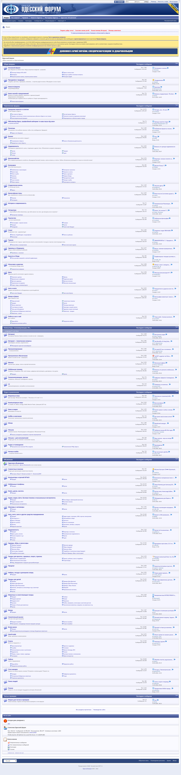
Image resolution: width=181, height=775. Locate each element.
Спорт (10, 230)
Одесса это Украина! (17, 133)
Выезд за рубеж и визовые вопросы (73, 74)
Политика (11, 128)
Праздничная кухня (68, 178)
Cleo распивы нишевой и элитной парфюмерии (24, 258)
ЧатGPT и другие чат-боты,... (162, 356)
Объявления (8, 459)
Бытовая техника (67, 502)
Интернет (11, 334)
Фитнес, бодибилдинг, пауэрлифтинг (22, 235)
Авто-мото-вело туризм (69, 245)
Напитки (14, 176)
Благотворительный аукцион (19, 118)
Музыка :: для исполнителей (18, 438)
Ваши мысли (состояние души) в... (164, 193)
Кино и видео (13, 409)
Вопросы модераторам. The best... (164, 94)
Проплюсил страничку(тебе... (163, 396)
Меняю (14, 153)
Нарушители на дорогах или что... (164, 289)
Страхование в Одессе (18, 141)
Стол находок (13, 669)
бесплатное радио (159, 334)
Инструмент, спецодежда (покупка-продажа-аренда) (26, 624)
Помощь (153, 1)
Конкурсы (14, 74)
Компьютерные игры (15, 403)
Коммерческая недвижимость (71, 534)
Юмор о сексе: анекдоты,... (162, 265)
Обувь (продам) (67, 547)
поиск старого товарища (161, 682)
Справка (20, 20)
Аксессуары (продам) (17, 551)
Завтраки (14, 178)
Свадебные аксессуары (18, 553)
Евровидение (158, 445)
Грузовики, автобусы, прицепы (71, 524)
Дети (10, 272)
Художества (15, 652)
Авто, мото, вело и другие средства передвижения (26, 514)
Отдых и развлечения (11, 392)
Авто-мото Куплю (68, 293)
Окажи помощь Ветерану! (99, 30)
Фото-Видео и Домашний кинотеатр (73, 500)
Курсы (13, 190)
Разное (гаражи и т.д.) (18, 536)
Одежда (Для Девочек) (69, 581)
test (155, 700)
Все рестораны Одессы (69, 114)
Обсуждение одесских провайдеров (21, 345)
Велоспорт (14, 237)
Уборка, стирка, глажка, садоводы (21, 654)
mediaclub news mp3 (19, 752)
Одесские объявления (68, 18)
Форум (6, 18)
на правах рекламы (13, 123)
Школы (65, 277)
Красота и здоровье (68, 646)
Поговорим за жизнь (160, 68)
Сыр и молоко (15, 180)
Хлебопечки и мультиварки (19, 170)
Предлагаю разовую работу (19, 323)
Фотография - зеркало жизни (19, 223)
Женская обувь (16, 549)
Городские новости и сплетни (18, 109)
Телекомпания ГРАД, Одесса (71, 446)
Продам (65, 151)
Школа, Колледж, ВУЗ (69, 650)
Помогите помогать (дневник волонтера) (74, 116)
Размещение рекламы (158, 760)
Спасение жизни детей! (82, 30)
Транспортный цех (17, 646)
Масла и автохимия (68, 522)
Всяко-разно (12, 627)
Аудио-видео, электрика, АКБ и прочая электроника (77, 516)
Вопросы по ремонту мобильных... (164, 370)
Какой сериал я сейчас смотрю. (163, 410)
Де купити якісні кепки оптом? (163, 416)
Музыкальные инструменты (19, 504)
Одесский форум (87, 768)
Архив (169, 760)
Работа (10, 659)
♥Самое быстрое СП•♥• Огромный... (165, 469)
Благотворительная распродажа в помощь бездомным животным (29, 631)
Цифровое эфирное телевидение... (164, 378)
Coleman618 (32, 732)
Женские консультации (69, 283)
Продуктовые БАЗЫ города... (162, 688)
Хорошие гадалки (159, 641)
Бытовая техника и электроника (71, 654)
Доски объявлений (25, 465)
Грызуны (14, 603)
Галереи (65, 223)
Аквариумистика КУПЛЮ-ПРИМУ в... (165, 595)
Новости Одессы (36, 18)
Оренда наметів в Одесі (161, 122)
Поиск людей (13, 681)
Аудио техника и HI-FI (17, 502)
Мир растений (16, 301)
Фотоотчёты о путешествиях (19, 245)
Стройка (14, 648)
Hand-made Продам (68, 227)
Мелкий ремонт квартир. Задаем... (164, 617)
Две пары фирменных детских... (163, 580)
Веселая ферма (158, 403)
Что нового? (15, 18)
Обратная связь (144, 760)
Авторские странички (69, 170)
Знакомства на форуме (18, 269)
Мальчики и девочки (15, 264)
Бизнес (10, 136)
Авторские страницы (17, 215)
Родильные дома (68, 279)
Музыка (11, 430)
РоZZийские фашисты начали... (163, 128)
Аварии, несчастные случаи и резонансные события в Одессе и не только (31, 116)
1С (9, 384)
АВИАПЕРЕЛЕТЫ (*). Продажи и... (164, 240)
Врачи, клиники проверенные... (163, 248)
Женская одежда (67, 545)
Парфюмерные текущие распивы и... (165, 256)
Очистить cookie (163, 1)
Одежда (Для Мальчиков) (70, 583)
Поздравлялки (158, 80)
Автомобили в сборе (69, 518)
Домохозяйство (13, 158)
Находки (14, 674)
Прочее (14, 524)
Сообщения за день (10, 20)
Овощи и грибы (67, 180)
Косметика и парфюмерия (19, 558)
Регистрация (174, 1)
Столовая (65, 648)
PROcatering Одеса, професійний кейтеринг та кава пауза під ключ (31, 121)
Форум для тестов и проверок (18, 700)
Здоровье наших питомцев (70, 309)
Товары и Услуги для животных (20, 605)
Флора (10, 610)
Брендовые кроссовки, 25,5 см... (163, 543)
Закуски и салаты (68, 172)
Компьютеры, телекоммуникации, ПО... (17, 328)
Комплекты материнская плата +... (164, 478)
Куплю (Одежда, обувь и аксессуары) (73, 553)
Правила (25, 18)
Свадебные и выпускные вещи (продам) (74, 551)
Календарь (28, 20)
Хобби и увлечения (15, 416)
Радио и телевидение (15, 445)
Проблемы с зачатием (18, 253)
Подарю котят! (16, 601)
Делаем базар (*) (159, 165)
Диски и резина (16, 522)
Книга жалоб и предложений (18, 94)
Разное (14, 589)
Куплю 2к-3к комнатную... (162, 530)
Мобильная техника (15, 369)
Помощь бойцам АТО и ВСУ (19, 72)
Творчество (12, 218)
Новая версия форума (18, 101)
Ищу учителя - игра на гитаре (162, 438)
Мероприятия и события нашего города (74, 118)
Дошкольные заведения (18, 279)
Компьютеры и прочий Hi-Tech (18, 477)
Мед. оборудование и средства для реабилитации (25, 562)
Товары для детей (14, 579)
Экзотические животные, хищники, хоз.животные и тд (78, 605)
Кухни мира (15, 172)
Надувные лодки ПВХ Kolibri (162, 230)
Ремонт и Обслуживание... (162, 515)
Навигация (61, 20)
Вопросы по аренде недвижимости (164, 146)
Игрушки (65, 587)
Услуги (13, 511)
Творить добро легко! (67, 30)
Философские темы (15, 193)
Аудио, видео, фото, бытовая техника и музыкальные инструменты (32, 498)
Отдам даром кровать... (161, 573)
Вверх (174, 760)
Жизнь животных (16, 305)
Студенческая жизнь (15, 185)
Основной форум (14, 68)
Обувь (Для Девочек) (17, 583)
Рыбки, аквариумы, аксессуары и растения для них (77, 603)
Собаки (65, 597)
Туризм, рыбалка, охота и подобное (73, 558)
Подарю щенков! (16, 599)
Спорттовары (67, 560)
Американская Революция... (162, 204)
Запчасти (65, 520)
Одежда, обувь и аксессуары (18, 543)
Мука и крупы (15, 182)
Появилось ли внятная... (161, 384)
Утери (65, 676)
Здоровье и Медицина (16, 248)
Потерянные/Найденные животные (21, 311)
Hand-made (12, 634)
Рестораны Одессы (51, 18)
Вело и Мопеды (16, 520)
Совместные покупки (69, 301)
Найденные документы (69, 674)
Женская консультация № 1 (162, 273)
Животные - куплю (17, 313)
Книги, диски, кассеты (16, 491)
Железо (11, 363)
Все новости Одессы (17, 114)
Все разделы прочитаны (83, 709)
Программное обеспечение (17, 356)
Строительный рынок (15, 617)
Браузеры (157, 87)
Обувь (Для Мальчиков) (18, 585)
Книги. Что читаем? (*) (161, 210)
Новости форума (14, 87)
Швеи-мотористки (68, 656)
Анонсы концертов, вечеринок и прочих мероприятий (26, 434)
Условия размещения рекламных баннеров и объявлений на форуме (90, 33)
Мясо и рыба (15, 174)
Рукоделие (14, 227)
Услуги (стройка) (67, 624)
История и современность (17, 203)
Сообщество (38, 20)
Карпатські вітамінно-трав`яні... (163, 566)
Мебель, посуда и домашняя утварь (20, 573)
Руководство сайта (99, 709)
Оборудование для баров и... (163, 498)
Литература (12, 210)
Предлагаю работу (68, 321)
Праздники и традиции (16, 80)
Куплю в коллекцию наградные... (164, 507)
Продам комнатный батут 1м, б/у (164, 557)
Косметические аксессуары (19, 560)
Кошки (65, 599)
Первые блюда (67, 176)
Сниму (13, 155)
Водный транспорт (17, 526)
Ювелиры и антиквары (16, 507)
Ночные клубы (13, 452)
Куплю (13, 151)
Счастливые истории (17, 307)
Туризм (10, 240)
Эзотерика (14, 200)
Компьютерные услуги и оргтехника (21, 650)
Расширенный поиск (170, 20)
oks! (9, 724)
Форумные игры (14, 396)
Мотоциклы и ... (16, 518)
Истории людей (67, 76)
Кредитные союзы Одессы (19, 143)
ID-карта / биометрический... (162, 670)
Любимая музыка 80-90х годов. (163, 430)
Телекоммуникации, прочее (18, 377)
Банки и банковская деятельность (72, 141)
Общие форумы (9, 64)
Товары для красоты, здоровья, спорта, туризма (25, 556)
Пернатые (66, 601)
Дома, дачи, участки (17, 534)
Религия (14, 198)
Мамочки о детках (17, 277)
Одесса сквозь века (68, 72)
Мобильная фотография (161, 218)
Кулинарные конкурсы (69, 182)
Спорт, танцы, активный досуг (20, 285)
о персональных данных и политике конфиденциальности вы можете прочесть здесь (35, 46)
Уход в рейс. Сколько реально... (163, 317)
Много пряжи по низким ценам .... (164, 635)
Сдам (64, 153)
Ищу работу (15, 321)
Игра (155, 137)
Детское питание (67, 281)
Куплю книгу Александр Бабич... (163, 491)
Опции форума (49, 20)
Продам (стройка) (16, 622)
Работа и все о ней (14, 317)
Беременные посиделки (18, 283)
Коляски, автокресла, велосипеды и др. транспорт (25, 587)
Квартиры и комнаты (69, 532)
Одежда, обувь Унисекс (69, 585)
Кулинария (12, 165)
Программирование (15, 349)
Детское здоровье (16, 281)
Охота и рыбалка (67, 235)
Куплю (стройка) (67, 622)
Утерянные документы (18, 678)
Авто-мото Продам (17, 293)
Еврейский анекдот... (160, 423)
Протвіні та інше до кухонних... (163, 627)
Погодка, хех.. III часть (160, 110)
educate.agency (158, 186)
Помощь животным (115, 30)
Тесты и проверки (10, 696)
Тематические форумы (12, 106)
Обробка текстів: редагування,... (163, 660)
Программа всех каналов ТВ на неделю (22, 446)
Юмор (10, 423)
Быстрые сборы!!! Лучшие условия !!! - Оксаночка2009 (26, 474)
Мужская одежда (16, 547)
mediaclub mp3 (11, 752)
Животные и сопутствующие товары (21, 595)
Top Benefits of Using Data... (162, 341)
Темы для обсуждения (18, 309)
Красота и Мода (13, 256)
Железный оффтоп (159, 363)
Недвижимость (13, 146)
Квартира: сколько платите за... (163, 159)
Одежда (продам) (16, 545)
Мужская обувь (67, 549)
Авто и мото (12, 288)
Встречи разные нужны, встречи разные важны (24, 76)
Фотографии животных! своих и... (164, 297)
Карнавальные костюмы (70, 589)
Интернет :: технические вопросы (20, 341)
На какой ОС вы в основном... (163, 349)
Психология (66, 198)
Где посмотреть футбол (161, 452)
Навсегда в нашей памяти (70, 307)
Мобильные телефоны (16, 484)
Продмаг (11, 566)
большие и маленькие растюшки (164, 610)
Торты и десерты (67, 174)
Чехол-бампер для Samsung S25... (164, 484)
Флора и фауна (13, 296)
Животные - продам (68, 311)
